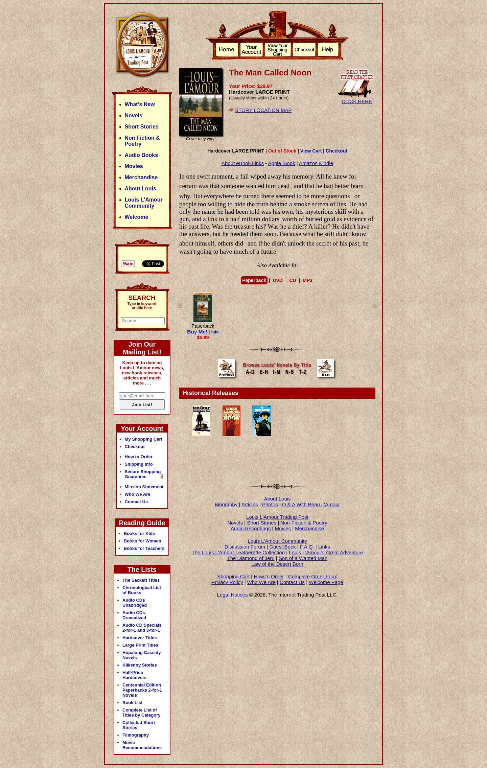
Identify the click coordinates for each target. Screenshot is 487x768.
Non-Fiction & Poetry (303, 523)
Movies (283, 528)
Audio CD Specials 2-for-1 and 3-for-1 (142, 628)
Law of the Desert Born (277, 564)
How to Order (269, 576)
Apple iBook (281, 163)
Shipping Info (139, 464)
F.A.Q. (307, 547)
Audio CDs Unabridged (134, 603)
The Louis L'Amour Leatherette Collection (238, 552)
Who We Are (261, 582)
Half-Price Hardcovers (134, 675)
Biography (226, 504)
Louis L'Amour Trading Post (277, 517)
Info (215, 332)
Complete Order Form (313, 576)
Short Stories (261, 523)
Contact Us (292, 582)
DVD (278, 280)
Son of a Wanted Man (303, 558)
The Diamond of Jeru (251, 558)
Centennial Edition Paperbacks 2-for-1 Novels (142, 690)
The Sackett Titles (141, 580)
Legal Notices (232, 595)
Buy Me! (197, 331)
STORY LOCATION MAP (263, 110)
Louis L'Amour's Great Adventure (326, 552)
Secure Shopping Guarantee (143, 474)
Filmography (135, 735)
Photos (270, 504)
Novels (235, 523)
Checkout (336, 151)
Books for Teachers (144, 548)
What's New (140, 104)
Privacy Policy (227, 582)
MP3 (307, 280)
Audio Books (141, 155)
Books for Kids (139, 533)
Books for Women (142, 540)
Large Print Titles (140, 645)
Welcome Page (326, 582)
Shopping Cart (233, 576)
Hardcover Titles (139, 637)
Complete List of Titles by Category (141, 712)
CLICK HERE (356, 98)
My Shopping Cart (143, 439)
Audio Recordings (251, 528)
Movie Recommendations (142, 745)
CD (292, 280)
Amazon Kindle (316, 163)
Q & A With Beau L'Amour (311, 504)
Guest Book (282, 547)
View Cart (311, 151)
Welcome (136, 217)
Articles (249, 504)
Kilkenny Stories (139, 665)
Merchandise (309, 528)
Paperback (254, 280)
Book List (132, 702)
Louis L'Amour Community (277, 541)
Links (324, 547)
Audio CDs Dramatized (134, 615)
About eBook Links (243, 163)
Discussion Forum (245, 547)
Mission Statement (144, 486)
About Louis (277, 499)
